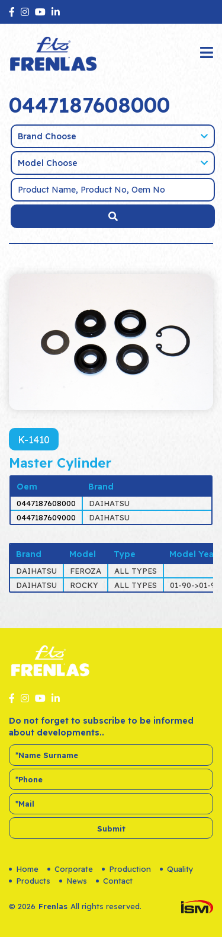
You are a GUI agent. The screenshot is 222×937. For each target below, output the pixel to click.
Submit (111, 828)
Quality (177, 869)
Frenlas (52, 906)
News (73, 880)
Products (29, 880)
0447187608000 (46, 503)
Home (23, 869)
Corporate (70, 869)
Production (126, 869)
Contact (114, 880)
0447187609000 (46, 517)
